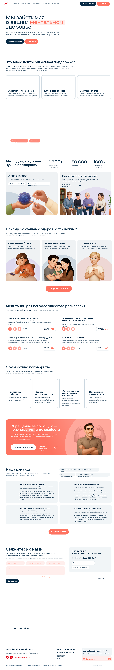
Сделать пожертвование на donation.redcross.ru (89, 659)
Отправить (12, 581)
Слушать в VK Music (47, 329)
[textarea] (35, 570)
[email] (35, 563)
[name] (15, 563)
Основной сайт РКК (22, 657)
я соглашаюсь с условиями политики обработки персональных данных (40, 577)
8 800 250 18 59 (17, 176)
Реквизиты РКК (97, 665)
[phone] (55, 563)
